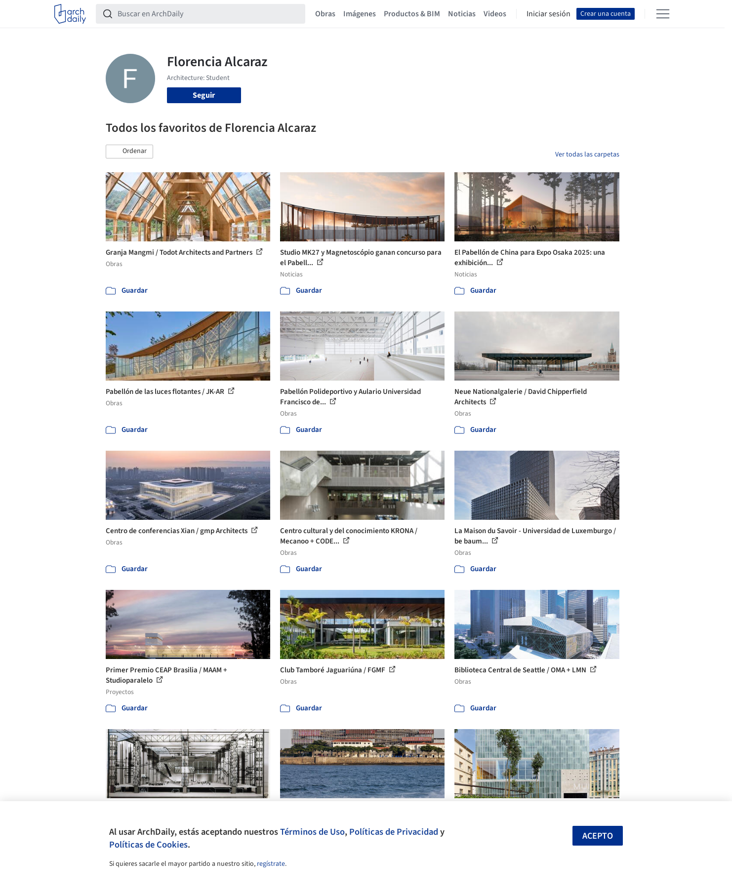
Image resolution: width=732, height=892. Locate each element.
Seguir (204, 95)
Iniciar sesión (548, 13)
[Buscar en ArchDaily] (208, 14)
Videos (495, 13)
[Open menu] (663, 14)
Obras (325, 13)
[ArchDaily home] (70, 14)
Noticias (462, 13)
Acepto (597, 836)
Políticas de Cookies (148, 844)
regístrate (271, 864)
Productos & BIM (412, 13)
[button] (129, 151)
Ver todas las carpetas (587, 154)
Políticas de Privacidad (393, 831)
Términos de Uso (312, 831)
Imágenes (359, 13)
